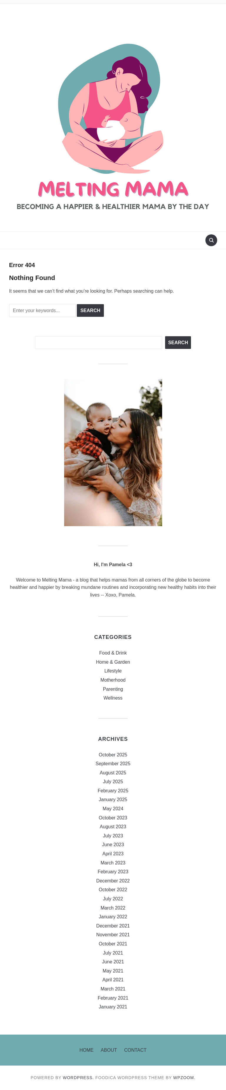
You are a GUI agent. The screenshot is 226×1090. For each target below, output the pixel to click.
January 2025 (113, 799)
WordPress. (78, 1077)
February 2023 (113, 871)
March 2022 (113, 907)
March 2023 (113, 862)
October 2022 (113, 889)
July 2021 (113, 952)
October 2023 (113, 817)
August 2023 (113, 826)
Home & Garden (113, 662)
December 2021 (113, 925)
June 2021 (113, 961)
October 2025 (113, 754)
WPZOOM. (184, 1077)
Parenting (113, 689)
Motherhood (112, 680)
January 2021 (113, 1006)
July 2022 (113, 898)
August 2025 (113, 772)
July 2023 (113, 835)
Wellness (113, 697)
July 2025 (113, 781)
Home (86, 1050)
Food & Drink (113, 652)
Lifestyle (113, 670)
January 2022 (113, 916)
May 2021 (113, 970)
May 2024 (113, 808)
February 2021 (113, 997)
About (109, 1050)
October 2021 (113, 943)
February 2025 (113, 790)
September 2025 (113, 763)
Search (178, 342)
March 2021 (113, 988)
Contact (135, 1050)
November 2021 (113, 934)
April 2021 (113, 979)
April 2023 (113, 853)
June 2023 (113, 844)
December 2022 (113, 880)
